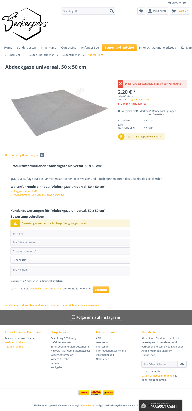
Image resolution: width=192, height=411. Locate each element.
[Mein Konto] (157, 11)
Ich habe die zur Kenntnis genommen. (54, 288)
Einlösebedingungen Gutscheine (70, 346)
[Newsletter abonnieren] (182, 364)
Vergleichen (127, 111)
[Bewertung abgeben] (70, 260)
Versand (56, 363)
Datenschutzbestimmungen (46, 288)
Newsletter (102, 359)
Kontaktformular (144, 405)
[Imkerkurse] (48, 47)
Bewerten (156, 114)
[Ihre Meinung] (70, 271)
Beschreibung (13, 155)
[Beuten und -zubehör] (119, 47)
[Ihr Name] (70, 233)
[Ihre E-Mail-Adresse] (70, 242)
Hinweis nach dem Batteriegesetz (70, 350)
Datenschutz (103, 342)
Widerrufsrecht (60, 359)
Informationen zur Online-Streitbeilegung (111, 352)
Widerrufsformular (62, 354)
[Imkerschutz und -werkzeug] (158, 47)
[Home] (8, 47)
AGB (98, 338)
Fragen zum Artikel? (23, 191)
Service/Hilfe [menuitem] (177, 3)
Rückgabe (56, 367)
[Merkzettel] (141, 11)
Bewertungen (33, 155)
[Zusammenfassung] (70, 250)
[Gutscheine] (69, 47)
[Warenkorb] (180, 11)
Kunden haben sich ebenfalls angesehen (75, 305)
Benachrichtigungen (162, 111)
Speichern (101, 289)
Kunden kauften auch (37, 305)
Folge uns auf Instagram (96, 317)
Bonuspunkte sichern (148, 136)
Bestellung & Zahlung (63, 338)
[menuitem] (88, 13)
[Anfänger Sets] (90, 47)
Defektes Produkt (61, 342)
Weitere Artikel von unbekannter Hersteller (37, 194)
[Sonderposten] (26, 47)
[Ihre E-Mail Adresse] (159, 364)
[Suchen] (111, 11)
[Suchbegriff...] (88, 11)
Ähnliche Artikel (14, 305)
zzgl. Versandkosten (139, 99)
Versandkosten (87, 405)
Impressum (102, 346)
